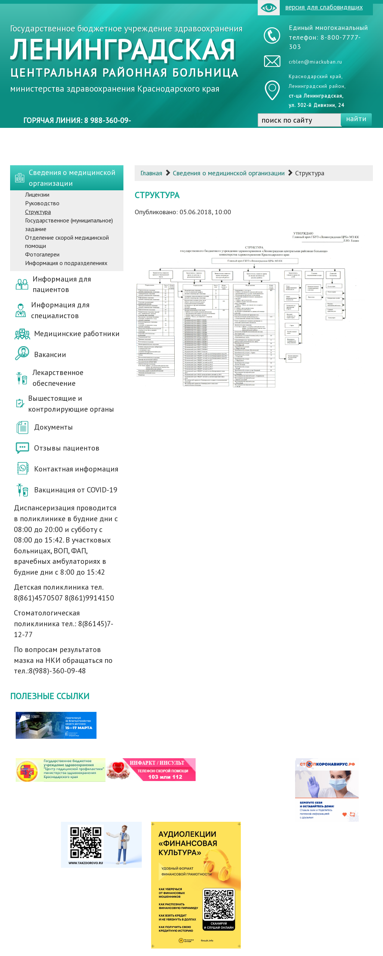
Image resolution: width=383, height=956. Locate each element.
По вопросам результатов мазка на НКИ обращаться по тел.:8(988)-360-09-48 (63, 660)
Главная (151, 173)
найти (356, 118)
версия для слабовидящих (310, 7)
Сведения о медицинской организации (229, 173)
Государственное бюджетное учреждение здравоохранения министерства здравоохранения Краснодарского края (126, 58)
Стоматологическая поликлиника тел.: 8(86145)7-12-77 (63, 623)
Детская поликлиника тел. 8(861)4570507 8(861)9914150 (64, 592)
